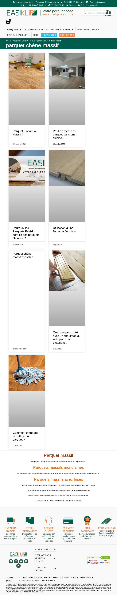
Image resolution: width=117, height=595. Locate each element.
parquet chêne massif (32, 45)
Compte (108, 16)
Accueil (8, 41)
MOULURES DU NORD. (35, 592)
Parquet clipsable (35, 41)
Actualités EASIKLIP (20, 41)
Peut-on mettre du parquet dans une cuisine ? (64, 134)
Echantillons (106, 528)
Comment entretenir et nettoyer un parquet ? (25, 436)
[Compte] (108, 12)
